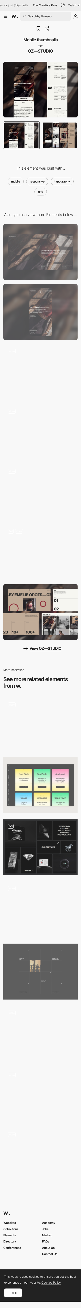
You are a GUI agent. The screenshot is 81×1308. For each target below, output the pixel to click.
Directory (9, 1241)
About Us (48, 1247)
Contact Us (49, 1254)
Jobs (45, 1229)
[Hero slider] (40, 372)
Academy (48, 1222)
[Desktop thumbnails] (40, 612)
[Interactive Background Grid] (40, 724)
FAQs (45, 1241)
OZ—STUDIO (40, 51)
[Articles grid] (40, 971)
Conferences (12, 1247)
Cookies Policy (51, 1282)
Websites (9, 1222)
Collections (10, 1229)
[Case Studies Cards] (40, 785)
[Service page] (40, 492)
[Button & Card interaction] (40, 552)
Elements (9, 1235)
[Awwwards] (14, 16)
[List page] (40, 432)
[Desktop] (40, 252)
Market (47, 1235)
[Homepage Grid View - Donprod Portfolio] (40, 1155)
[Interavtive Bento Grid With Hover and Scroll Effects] (40, 847)
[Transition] (40, 1034)
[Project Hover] (40, 909)
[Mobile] (40, 312)
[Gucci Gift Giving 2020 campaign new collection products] (40, 1094)
